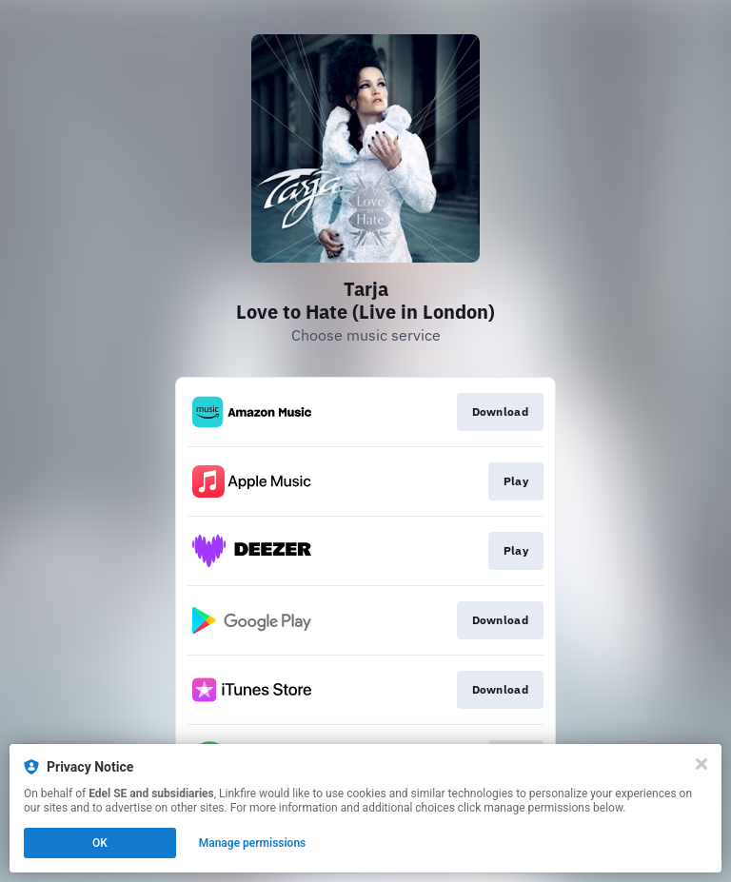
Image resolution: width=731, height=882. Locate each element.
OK (100, 843)
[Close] (701, 764)
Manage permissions (252, 843)
